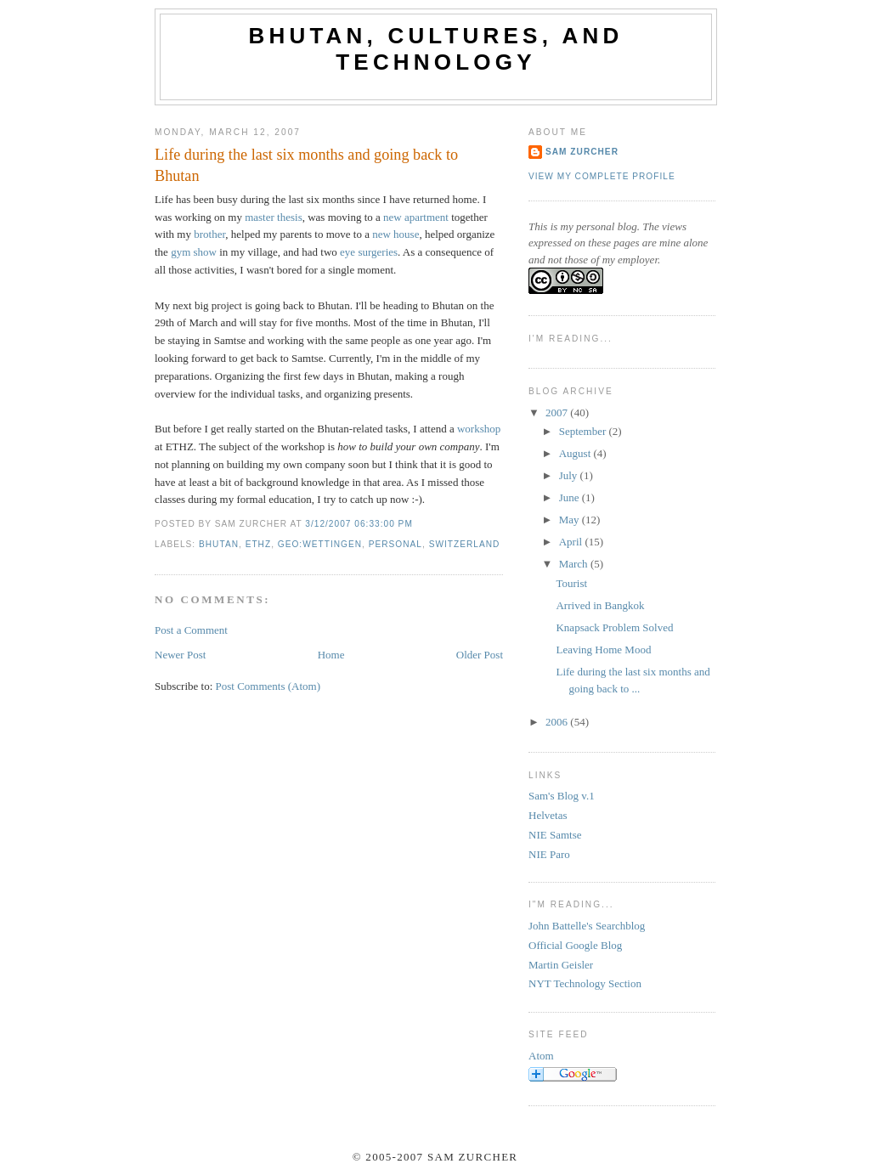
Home (331, 654)
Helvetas (547, 815)
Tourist (571, 583)
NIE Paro (549, 854)
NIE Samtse (554, 834)
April (572, 541)
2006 (557, 721)
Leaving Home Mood (603, 649)
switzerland (464, 544)
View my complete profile (601, 176)
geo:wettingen (320, 544)
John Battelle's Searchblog (586, 925)
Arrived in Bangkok (600, 605)
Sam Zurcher (582, 151)
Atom (541, 1055)
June (570, 497)
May (570, 519)
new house (395, 234)
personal (395, 544)
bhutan (219, 544)
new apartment (416, 217)
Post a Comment (191, 630)
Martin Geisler (560, 964)
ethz (259, 544)
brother (209, 234)
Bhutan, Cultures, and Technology (436, 49)
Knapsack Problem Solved (614, 627)
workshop (478, 428)
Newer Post (180, 654)
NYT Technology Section (584, 983)
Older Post (479, 654)
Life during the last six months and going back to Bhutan (306, 165)
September (584, 431)
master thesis (273, 217)
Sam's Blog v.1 (561, 795)
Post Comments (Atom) (268, 686)
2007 (557, 412)
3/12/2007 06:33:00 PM (359, 523)
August (576, 453)
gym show (194, 252)
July (569, 475)
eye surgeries (369, 252)
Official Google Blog (575, 945)
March (574, 563)
